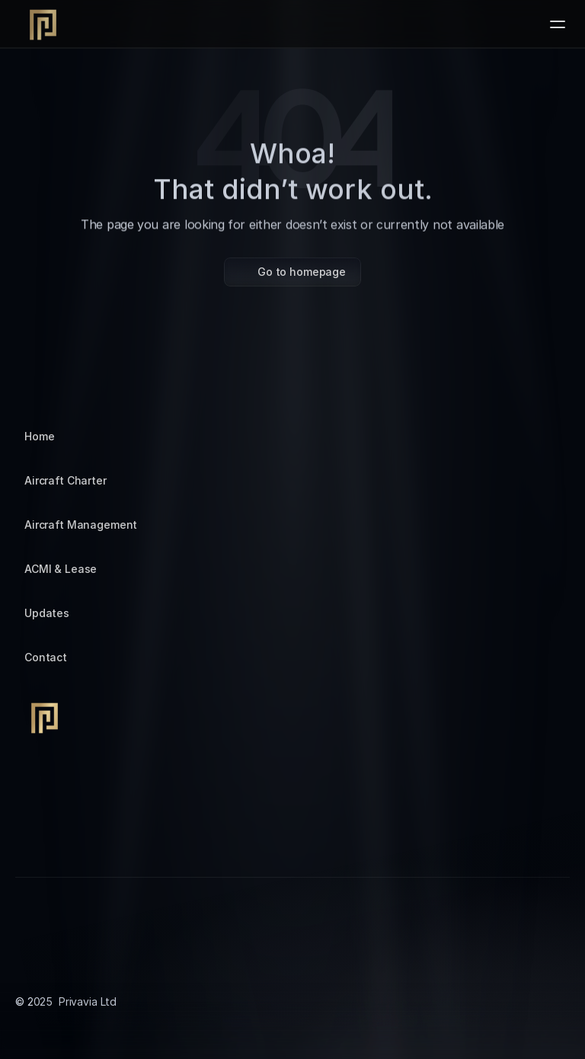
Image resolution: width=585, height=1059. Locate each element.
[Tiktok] (64, 837)
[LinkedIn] (100, 837)
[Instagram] (27, 837)
